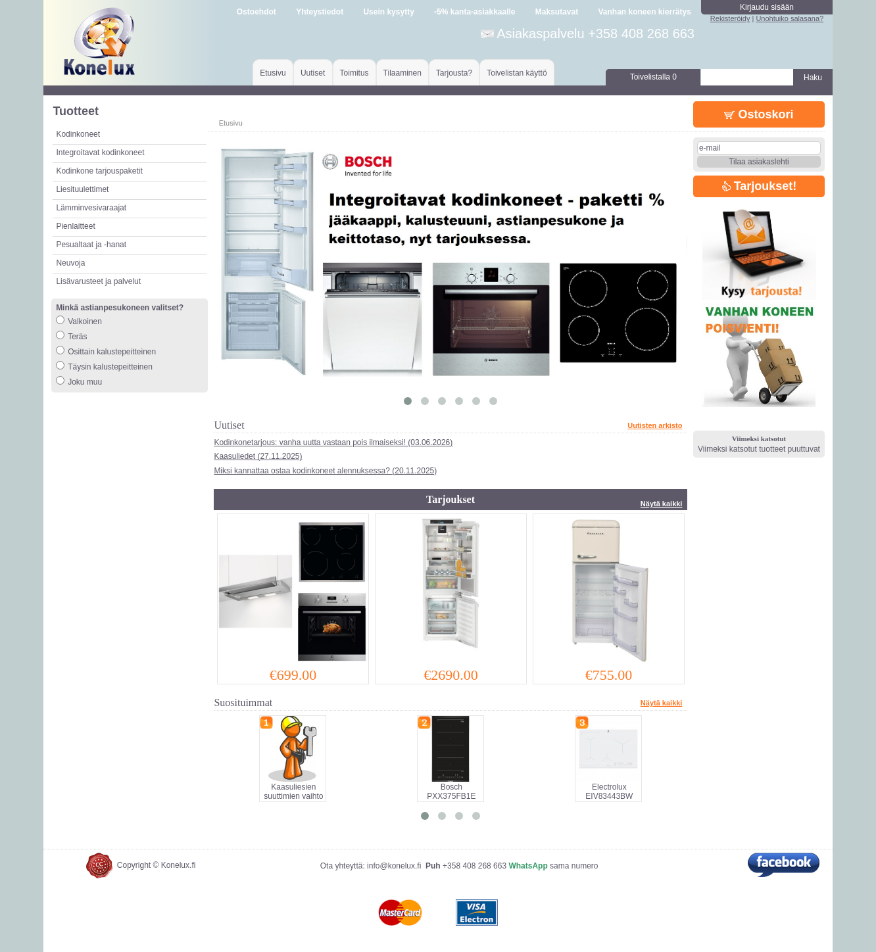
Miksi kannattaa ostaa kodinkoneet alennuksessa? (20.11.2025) (325, 470)
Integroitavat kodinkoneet (100, 152)
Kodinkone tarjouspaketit (99, 171)
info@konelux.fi (394, 865)
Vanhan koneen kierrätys (644, 11)
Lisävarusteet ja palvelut (98, 281)
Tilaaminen (402, 73)
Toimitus (354, 73)
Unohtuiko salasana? (789, 18)
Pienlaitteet (75, 226)
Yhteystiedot (319, 11)
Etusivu (272, 73)
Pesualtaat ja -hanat (91, 244)
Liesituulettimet (82, 189)
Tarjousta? (454, 73)
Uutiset (313, 73)
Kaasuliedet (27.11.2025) (258, 456)
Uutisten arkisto (654, 425)
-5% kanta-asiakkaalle (474, 11)
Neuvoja (70, 263)
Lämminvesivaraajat (91, 207)
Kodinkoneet (78, 134)
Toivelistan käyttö (517, 73)
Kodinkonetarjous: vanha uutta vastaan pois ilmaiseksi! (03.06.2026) (333, 442)
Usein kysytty (388, 11)
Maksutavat (556, 11)
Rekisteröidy (730, 18)
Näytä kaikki (662, 504)
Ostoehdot (256, 11)
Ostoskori (758, 114)
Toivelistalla (653, 77)
